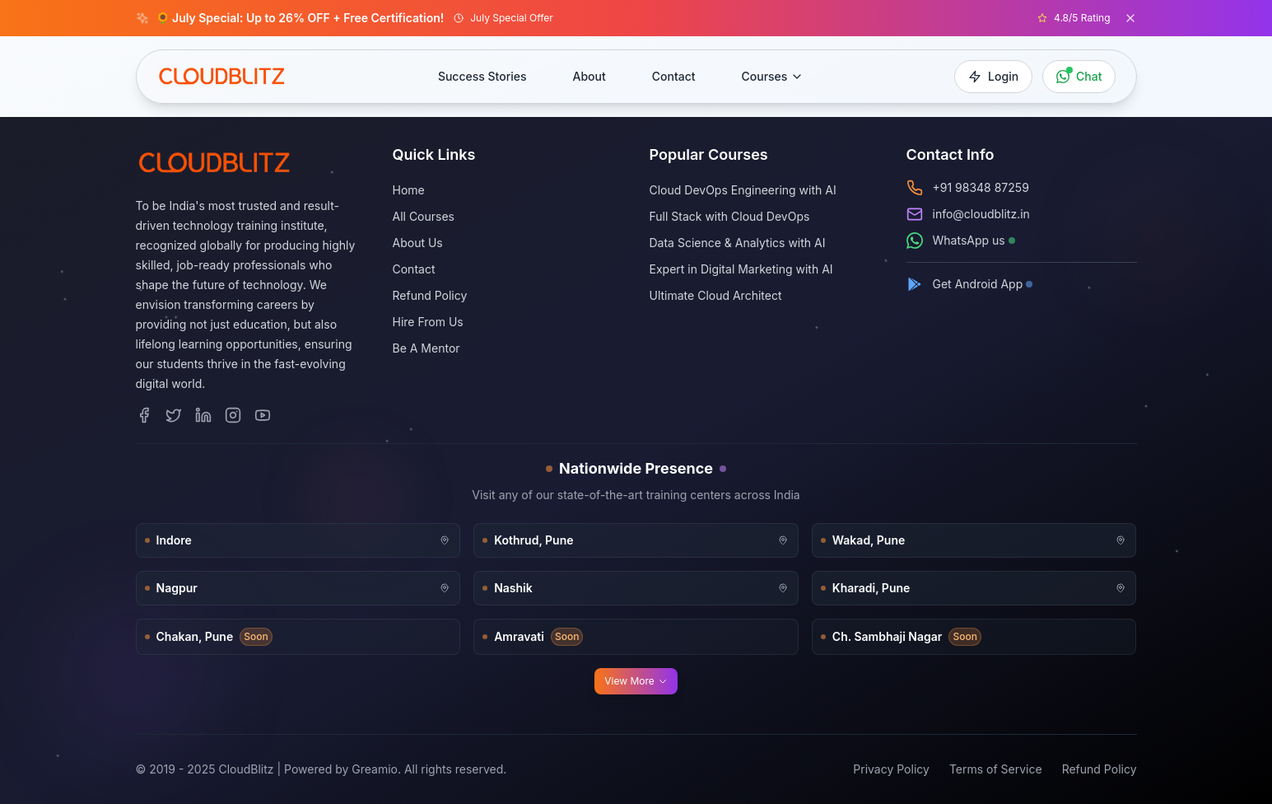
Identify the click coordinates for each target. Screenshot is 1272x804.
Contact (674, 76)
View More (636, 681)
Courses (773, 76)
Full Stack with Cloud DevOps (730, 216)
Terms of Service (995, 769)
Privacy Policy (891, 769)
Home (409, 190)
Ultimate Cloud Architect (716, 295)
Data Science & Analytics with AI (738, 243)
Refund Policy (430, 295)
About (589, 76)
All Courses (424, 216)
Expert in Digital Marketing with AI (741, 269)
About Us (418, 243)
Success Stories (482, 76)
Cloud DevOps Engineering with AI (743, 190)
